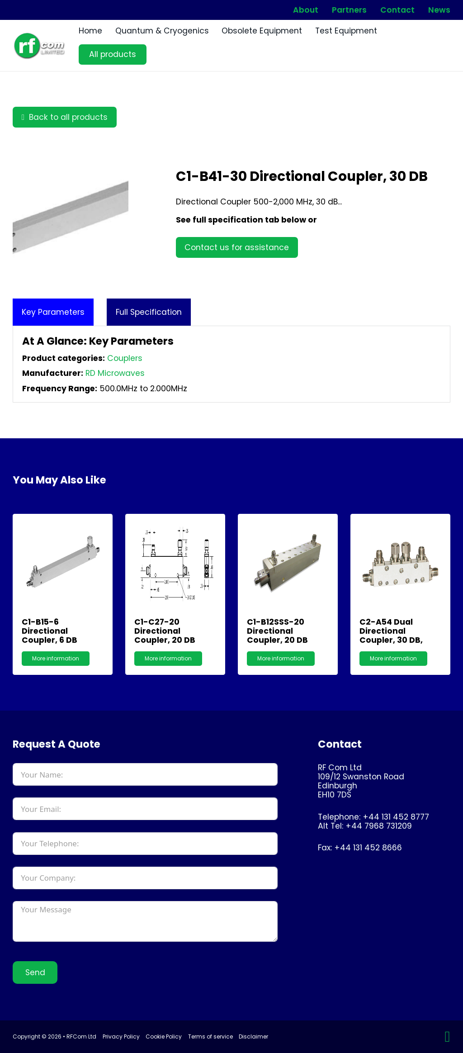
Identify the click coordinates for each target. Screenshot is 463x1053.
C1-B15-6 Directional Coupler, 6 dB (49, 631)
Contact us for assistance (236, 247)
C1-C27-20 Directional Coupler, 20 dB (164, 631)
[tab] (53, 312)
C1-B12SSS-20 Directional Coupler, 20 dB (277, 631)
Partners (349, 10)
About (305, 10)
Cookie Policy (164, 1037)
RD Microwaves (115, 373)
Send (35, 972)
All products (112, 54)
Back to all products (65, 117)
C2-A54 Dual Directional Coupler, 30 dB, (391, 631)
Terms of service (210, 1037)
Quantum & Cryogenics (162, 30)
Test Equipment (346, 30)
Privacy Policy (121, 1037)
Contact (397, 10)
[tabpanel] (231, 364)
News (439, 10)
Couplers (124, 358)
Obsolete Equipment (262, 30)
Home (90, 30)
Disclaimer (253, 1037)
